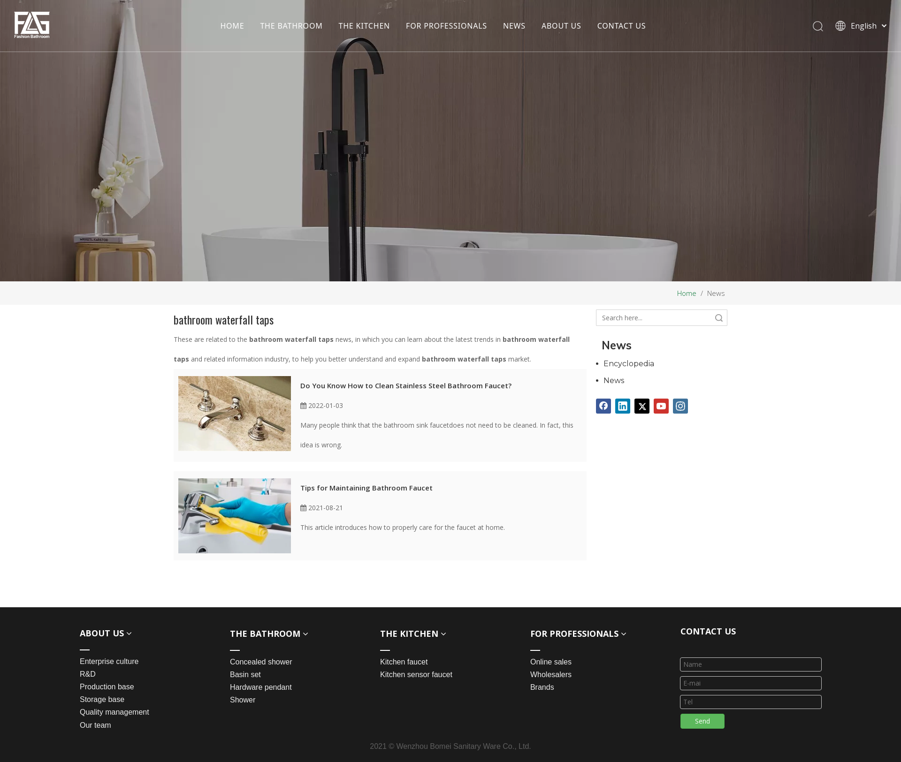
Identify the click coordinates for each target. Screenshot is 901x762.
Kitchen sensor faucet (416, 675)
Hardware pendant (261, 687)
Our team (95, 725)
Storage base (102, 699)
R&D (88, 674)
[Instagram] (680, 406)
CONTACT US (621, 26)
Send (702, 721)
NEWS (514, 26)
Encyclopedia (628, 363)
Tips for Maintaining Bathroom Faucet (366, 487)
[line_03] (687, 645)
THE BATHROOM (291, 26)
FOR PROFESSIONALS (446, 26)
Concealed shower (261, 662)
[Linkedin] (622, 406)
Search (719, 317)
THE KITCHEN (364, 26)
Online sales (551, 662)
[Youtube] (661, 406)
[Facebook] (603, 406)
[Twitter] (641, 406)
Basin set (245, 675)
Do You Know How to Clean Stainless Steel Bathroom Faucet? (406, 385)
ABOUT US (561, 26)
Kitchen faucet (404, 662)
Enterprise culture (109, 661)
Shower (242, 700)
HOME (232, 26)
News (613, 380)
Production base (107, 687)
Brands (542, 687)
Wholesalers (551, 675)
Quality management (114, 712)
